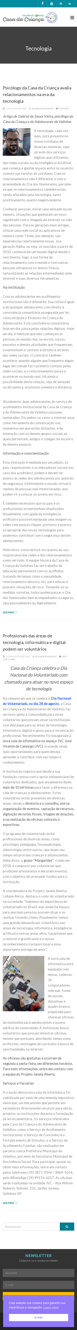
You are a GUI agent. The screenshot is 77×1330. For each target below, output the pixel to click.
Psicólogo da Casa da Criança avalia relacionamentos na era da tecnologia (37, 94)
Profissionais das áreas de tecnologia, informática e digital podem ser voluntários (34, 642)
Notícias (64, 108)
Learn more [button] (51, 1307)
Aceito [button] (39, 1317)
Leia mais (10, 612)
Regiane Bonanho (42, 108)
